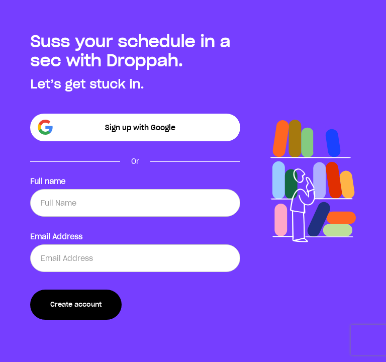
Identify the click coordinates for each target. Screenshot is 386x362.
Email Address (56, 236)
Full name (47, 181)
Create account (76, 304)
